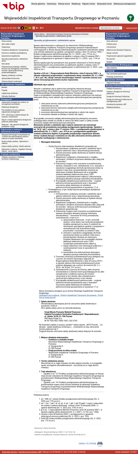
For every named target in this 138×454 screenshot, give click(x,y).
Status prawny (7, 41)
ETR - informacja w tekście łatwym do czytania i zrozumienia (15, 116)
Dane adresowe (112, 41)
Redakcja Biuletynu (113, 107)
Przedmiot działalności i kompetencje (15, 50)
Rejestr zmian (88, 4)
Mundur (4, 87)
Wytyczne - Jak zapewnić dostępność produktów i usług (15, 125)
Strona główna (38, 4)
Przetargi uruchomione (115, 77)
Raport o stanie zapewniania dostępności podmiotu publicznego (16, 121)
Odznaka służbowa (8, 96)
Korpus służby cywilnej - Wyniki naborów (16, 146)
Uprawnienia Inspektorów (11, 56)
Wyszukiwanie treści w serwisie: (87, 28)
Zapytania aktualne (113, 83)
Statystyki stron (104, 4)
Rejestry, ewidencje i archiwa (12, 75)
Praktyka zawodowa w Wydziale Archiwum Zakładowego (13, 158)
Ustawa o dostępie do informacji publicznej (118, 93)
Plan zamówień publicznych (117, 74)
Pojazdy (4, 90)
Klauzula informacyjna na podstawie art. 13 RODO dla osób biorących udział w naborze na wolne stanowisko (16, 136)
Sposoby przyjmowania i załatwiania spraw (15, 60)
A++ (42, 28)
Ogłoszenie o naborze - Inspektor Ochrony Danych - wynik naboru (17, 150)
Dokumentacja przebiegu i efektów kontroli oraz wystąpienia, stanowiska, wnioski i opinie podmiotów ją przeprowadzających (15, 69)
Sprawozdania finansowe (11, 78)
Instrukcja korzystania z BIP (116, 104)
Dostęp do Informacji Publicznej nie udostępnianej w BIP (119, 100)
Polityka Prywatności (114, 89)
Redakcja (76, 4)
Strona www (64, 4)
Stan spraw (6, 64)
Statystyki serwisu (9, 452)
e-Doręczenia (111, 47)
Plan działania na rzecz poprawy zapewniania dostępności (13, 111)
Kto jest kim (111, 59)
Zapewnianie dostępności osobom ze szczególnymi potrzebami (15, 103)
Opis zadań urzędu (8, 44)
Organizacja (6, 47)
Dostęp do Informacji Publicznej (118, 96)
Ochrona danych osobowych (12, 81)
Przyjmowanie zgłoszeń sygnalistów (119, 56)
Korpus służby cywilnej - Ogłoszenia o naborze (15, 142)
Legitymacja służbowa (10, 93)
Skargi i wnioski (112, 53)
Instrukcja (51, 4)
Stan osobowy (112, 68)
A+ (37, 28)
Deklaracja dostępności (125, 4)
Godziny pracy (112, 44)
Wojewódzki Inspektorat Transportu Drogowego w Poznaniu (67, 34)
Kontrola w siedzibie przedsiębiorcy (14, 53)
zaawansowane (131, 28)
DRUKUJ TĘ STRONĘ (91, 444)
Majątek (109, 62)
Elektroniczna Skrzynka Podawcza (119, 50)
